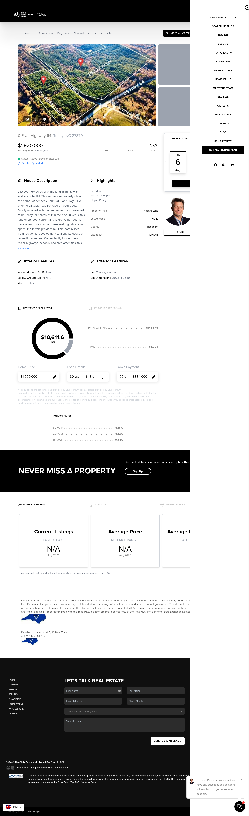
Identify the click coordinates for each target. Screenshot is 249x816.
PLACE (60, 762)
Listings (13, 684)
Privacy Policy (196, 811)
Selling (13, 694)
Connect (14, 713)
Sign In (236, 3)
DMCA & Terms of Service (219, 811)
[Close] (241, 779)
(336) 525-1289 (217, 719)
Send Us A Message (167, 741)
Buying (13, 689)
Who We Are (16, 708)
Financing (15, 699)
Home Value (16, 704)
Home (12, 679)
